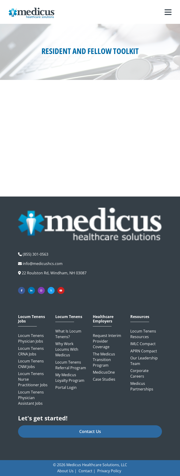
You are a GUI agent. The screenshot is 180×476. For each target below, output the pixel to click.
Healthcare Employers (103, 319)
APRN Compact (143, 351)
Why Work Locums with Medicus (66, 349)
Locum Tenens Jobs (31, 319)
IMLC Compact (143, 343)
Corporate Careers (139, 373)
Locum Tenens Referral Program (70, 365)
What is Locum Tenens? (68, 334)
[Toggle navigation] (168, 12)
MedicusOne (104, 372)
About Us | (67, 470)
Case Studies (104, 379)
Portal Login (66, 387)
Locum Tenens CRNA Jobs (31, 351)
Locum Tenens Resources (143, 334)
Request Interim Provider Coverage (107, 341)
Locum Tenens (68, 317)
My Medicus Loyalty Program (69, 377)
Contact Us (90, 431)
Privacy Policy (109, 470)
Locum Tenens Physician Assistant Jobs (31, 398)
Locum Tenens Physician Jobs (31, 338)
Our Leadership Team (144, 360)
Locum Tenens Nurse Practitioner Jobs (33, 379)
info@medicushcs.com (43, 263)
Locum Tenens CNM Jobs (31, 363)
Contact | (87, 470)
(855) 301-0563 (35, 254)
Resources (139, 317)
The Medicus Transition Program (104, 359)
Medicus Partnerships (141, 386)
